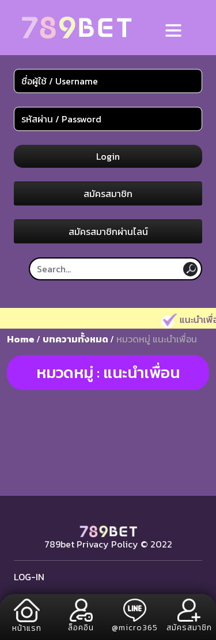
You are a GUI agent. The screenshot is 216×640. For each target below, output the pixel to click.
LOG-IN (29, 577)
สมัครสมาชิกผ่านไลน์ (108, 231)
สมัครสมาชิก (108, 194)
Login (108, 156)
